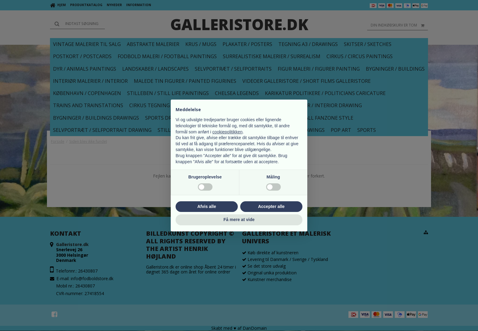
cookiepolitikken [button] (227, 131)
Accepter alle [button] (271, 206)
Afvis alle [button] (206, 206)
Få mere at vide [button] (239, 219)
